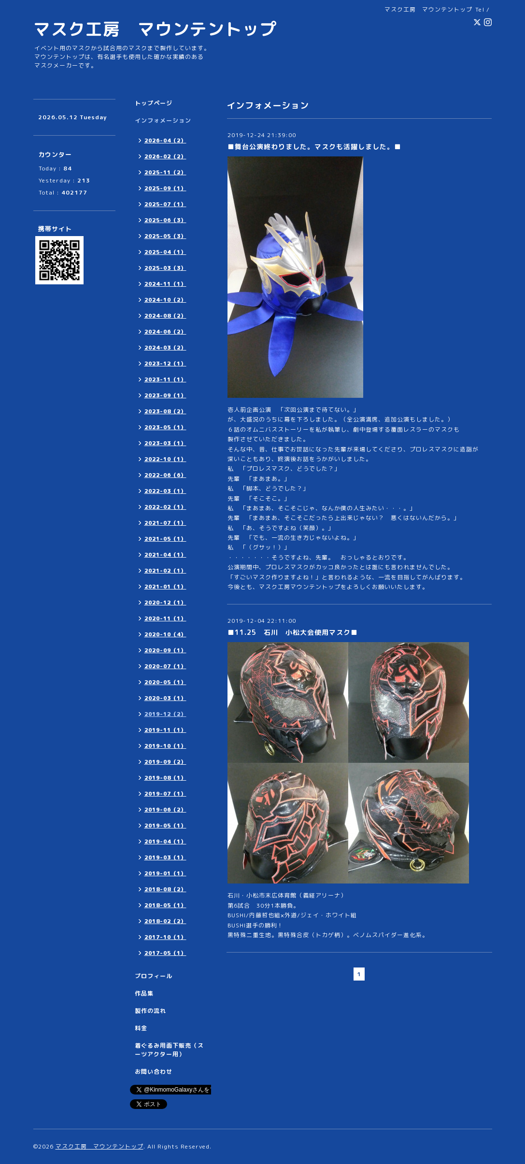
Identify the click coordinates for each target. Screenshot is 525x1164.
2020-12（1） (165, 602)
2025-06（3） (165, 220)
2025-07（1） (165, 204)
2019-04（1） (165, 841)
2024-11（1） (165, 284)
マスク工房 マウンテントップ (155, 29)
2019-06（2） (165, 809)
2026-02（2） (165, 156)
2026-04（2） (165, 140)
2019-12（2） (165, 714)
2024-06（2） (165, 332)
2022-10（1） (165, 459)
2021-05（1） (165, 539)
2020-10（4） (165, 634)
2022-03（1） (165, 491)
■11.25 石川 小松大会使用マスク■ (292, 632)
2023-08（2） (165, 411)
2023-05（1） (165, 427)
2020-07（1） (165, 666)
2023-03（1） (165, 443)
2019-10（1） (165, 746)
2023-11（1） (165, 379)
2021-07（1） (165, 523)
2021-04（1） (165, 555)
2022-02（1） (165, 507)
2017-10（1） (165, 937)
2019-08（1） (165, 778)
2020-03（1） (165, 698)
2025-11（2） (165, 172)
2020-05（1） (165, 682)
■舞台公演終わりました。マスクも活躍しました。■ (314, 146)
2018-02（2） (165, 921)
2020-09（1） (165, 650)
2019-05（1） (165, 825)
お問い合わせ (153, 1071)
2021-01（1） (165, 586)
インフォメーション (163, 120)
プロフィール (153, 976)
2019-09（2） (165, 762)
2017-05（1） (165, 953)
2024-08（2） (165, 316)
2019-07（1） (165, 794)
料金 (141, 1028)
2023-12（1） (165, 363)
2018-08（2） (165, 889)
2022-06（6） (165, 475)
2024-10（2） (165, 300)
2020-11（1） (165, 618)
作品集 (144, 993)
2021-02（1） (165, 571)
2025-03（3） (165, 268)
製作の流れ (150, 1011)
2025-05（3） (165, 236)
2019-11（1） (165, 730)
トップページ (153, 103)
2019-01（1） (165, 873)
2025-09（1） (165, 188)
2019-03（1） (165, 857)
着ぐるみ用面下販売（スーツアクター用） (169, 1049)
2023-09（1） (165, 395)
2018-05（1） (165, 905)
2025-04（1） (165, 252)
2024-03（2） (165, 347)
